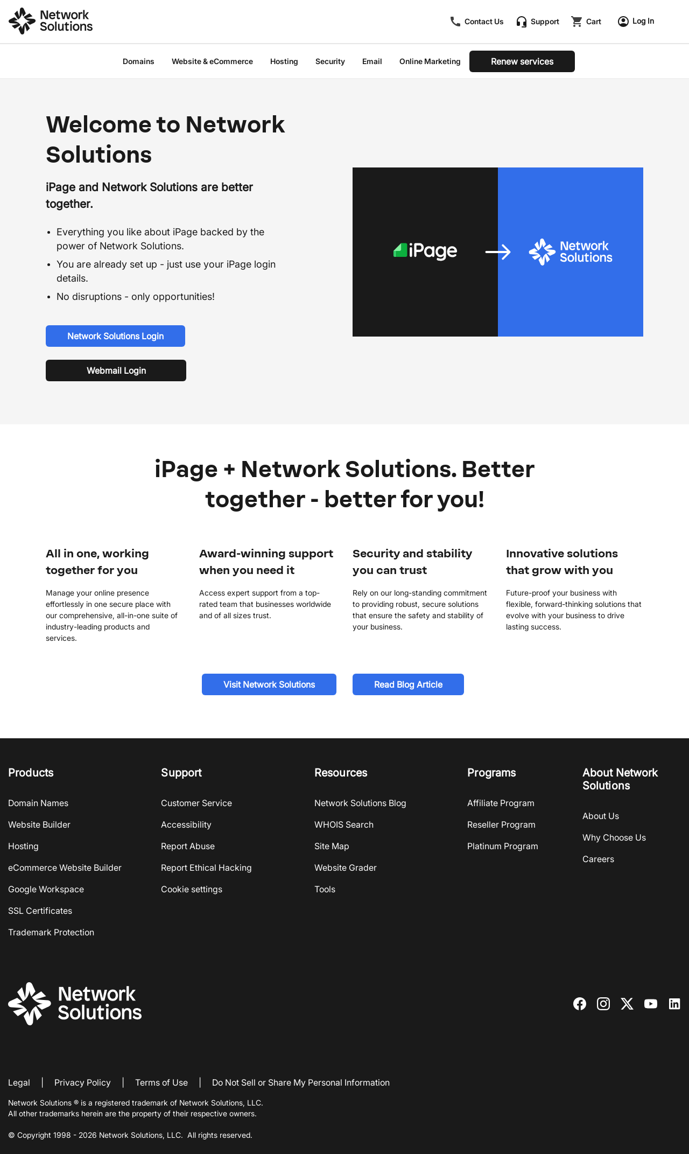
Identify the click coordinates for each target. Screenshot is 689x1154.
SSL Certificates (40, 910)
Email (372, 61)
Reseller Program (501, 824)
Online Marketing (430, 61)
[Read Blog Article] (408, 684)
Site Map (331, 846)
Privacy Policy (82, 1082)
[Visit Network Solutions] (269, 684)
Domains (138, 61)
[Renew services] (522, 61)
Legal (19, 1082)
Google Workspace (46, 889)
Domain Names (38, 803)
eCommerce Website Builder (65, 867)
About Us (600, 815)
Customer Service (196, 803)
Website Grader (345, 867)
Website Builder (39, 824)
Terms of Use (161, 1082)
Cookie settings (191, 889)
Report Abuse (188, 846)
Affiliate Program (501, 803)
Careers (598, 859)
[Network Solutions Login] (115, 336)
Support (545, 21)
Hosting (284, 61)
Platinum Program (502, 846)
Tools (324, 889)
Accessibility (186, 824)
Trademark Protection (51, 932)
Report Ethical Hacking (206, 867)
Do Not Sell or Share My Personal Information (301, 1082)
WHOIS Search (344, 824)
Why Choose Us (614, 837)
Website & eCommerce (212, 61)
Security (330, 61)
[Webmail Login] (116, 370)
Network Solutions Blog (360, 803)
